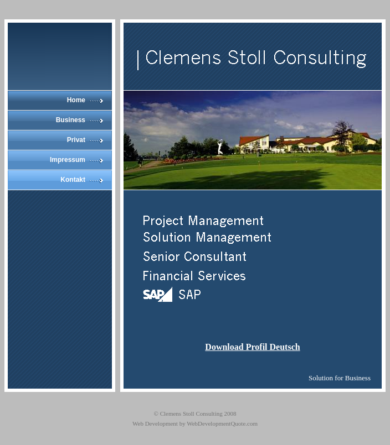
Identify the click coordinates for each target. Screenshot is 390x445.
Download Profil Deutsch (252, 347)
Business (70, 120)
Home (76, 100)
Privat (76, 140)
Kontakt (72, 180)
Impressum (67, 160)
